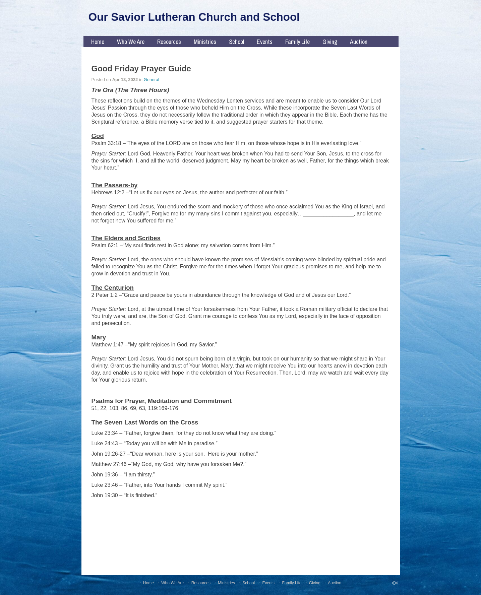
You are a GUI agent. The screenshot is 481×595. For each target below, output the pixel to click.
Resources (169, 42)
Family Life (297, 42)
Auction (358, 42)
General (151, 79)
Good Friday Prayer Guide (141, 68)
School (236, 42)
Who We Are (130, 42)
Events (265, 42)
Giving (329, 42)
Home (97, 42)
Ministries (205, 42)
